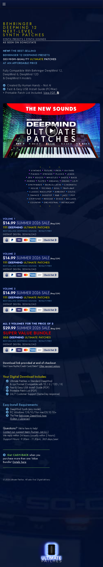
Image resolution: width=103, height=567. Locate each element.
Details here (19, 462)
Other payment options (49, 366)
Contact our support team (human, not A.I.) (26, 432)
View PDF (50, 92)
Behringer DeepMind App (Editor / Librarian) (28, 417)
